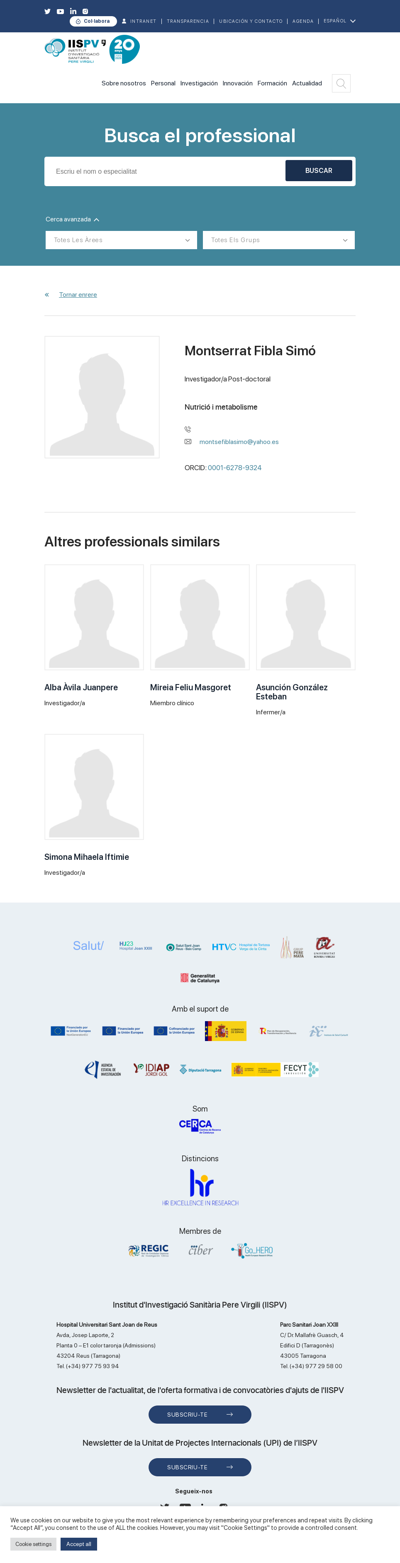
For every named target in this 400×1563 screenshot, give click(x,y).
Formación (272, 83)
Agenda (303, 21)
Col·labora (97, 21)
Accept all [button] (78, 1544)
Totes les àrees (78, 240)
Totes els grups (235, 240)
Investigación (199, 83)
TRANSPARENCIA (188, 21)
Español (335, 21)
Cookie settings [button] (33, 1544)
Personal (163, 83)
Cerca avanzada (72, 219)
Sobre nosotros (124, 83)
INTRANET (143, 21)
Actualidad (307, 83)
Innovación (238, 83)
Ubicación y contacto (251, 21)
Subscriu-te (187, 1414)
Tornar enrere (78, 295)
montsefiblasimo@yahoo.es (239, 442)
